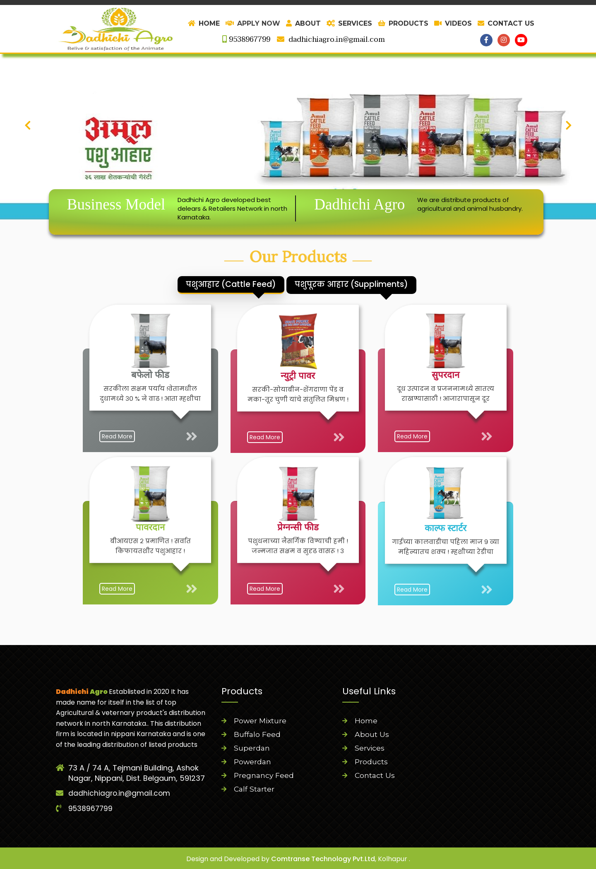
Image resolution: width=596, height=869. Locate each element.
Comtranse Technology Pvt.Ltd (323, 857)
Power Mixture (261, 720)
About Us (372, 734)
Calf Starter (255, 789)
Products (371, 761)
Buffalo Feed (257, 734)
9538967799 (246, 39)
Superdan (252, 748)
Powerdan (253, 761)
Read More (234, 406)
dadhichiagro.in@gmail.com (331, 39)
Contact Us (375, 775)
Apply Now (253, 23)
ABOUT (303, 23)
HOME (204, 23)
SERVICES (349, 23)
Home (366, 720)
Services (370, 748)
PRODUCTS (403, 23)
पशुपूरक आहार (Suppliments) (382, 284)
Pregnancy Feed (264, 775)
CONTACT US (506, 23)
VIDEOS (453, 23)
